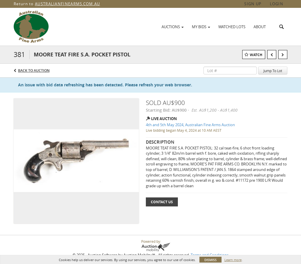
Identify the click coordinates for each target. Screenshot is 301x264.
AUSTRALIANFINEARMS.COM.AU (67, 3)
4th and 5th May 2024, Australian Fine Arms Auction (190, 124)
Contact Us (162, 201)
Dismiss (210, 260)
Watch (256, 54)
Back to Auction (33, 70)
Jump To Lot (272, 70)
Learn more (233, 260)
